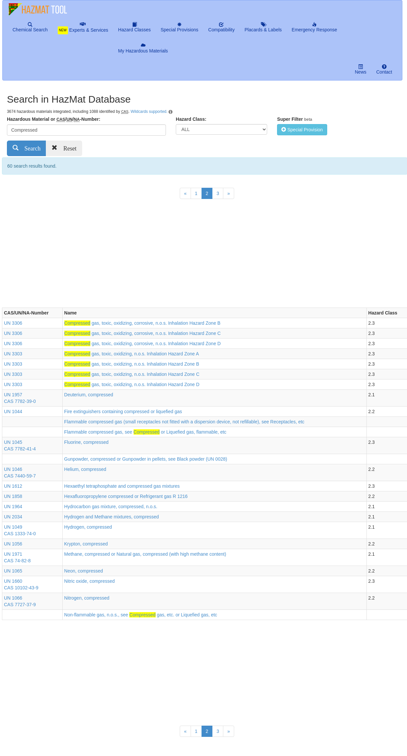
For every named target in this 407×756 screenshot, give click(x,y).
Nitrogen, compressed (87, 598)
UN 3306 (13, 323)
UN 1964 (13, 506)
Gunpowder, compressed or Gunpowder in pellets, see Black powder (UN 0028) (145, 459)
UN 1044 (13, 411)
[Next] (228, 193)
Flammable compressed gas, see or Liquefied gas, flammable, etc (145, 432)
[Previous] (185, 193)
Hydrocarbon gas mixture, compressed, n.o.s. (110, 506)
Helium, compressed (85, 469)
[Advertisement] (122, 255)
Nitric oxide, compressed (89, 581)
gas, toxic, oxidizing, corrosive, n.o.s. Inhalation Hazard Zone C (142, 333)
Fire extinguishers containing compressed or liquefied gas (123, 411)
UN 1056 (13, 543)
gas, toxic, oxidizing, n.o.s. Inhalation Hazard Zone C (132, 374)
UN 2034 (13, 516)
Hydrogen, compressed (88, 527)
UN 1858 (13, 496)
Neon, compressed (83, 571)
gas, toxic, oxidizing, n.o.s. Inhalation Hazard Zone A (131, 353)
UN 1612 (13, 486)
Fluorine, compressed (86, 442)
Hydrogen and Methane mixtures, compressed (111, 516)
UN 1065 (13, 571)
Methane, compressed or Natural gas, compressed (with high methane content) (145, 554)
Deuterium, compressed (88, 394)
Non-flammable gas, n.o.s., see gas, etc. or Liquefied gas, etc (140, 614)
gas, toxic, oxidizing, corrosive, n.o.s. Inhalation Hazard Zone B (142, 323)
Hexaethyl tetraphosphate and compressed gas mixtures (122, 486)
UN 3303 (13, 353)
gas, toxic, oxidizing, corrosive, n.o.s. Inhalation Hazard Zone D (142, 343)
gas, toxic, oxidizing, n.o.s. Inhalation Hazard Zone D (132, 384)
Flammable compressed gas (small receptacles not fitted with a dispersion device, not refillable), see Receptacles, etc (184, 421)
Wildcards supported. (149, 111)
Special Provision (302, 129)
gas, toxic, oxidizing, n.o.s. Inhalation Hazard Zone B (131, 364)
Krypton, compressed (86, 543)
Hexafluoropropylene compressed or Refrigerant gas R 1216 (126, 496)
